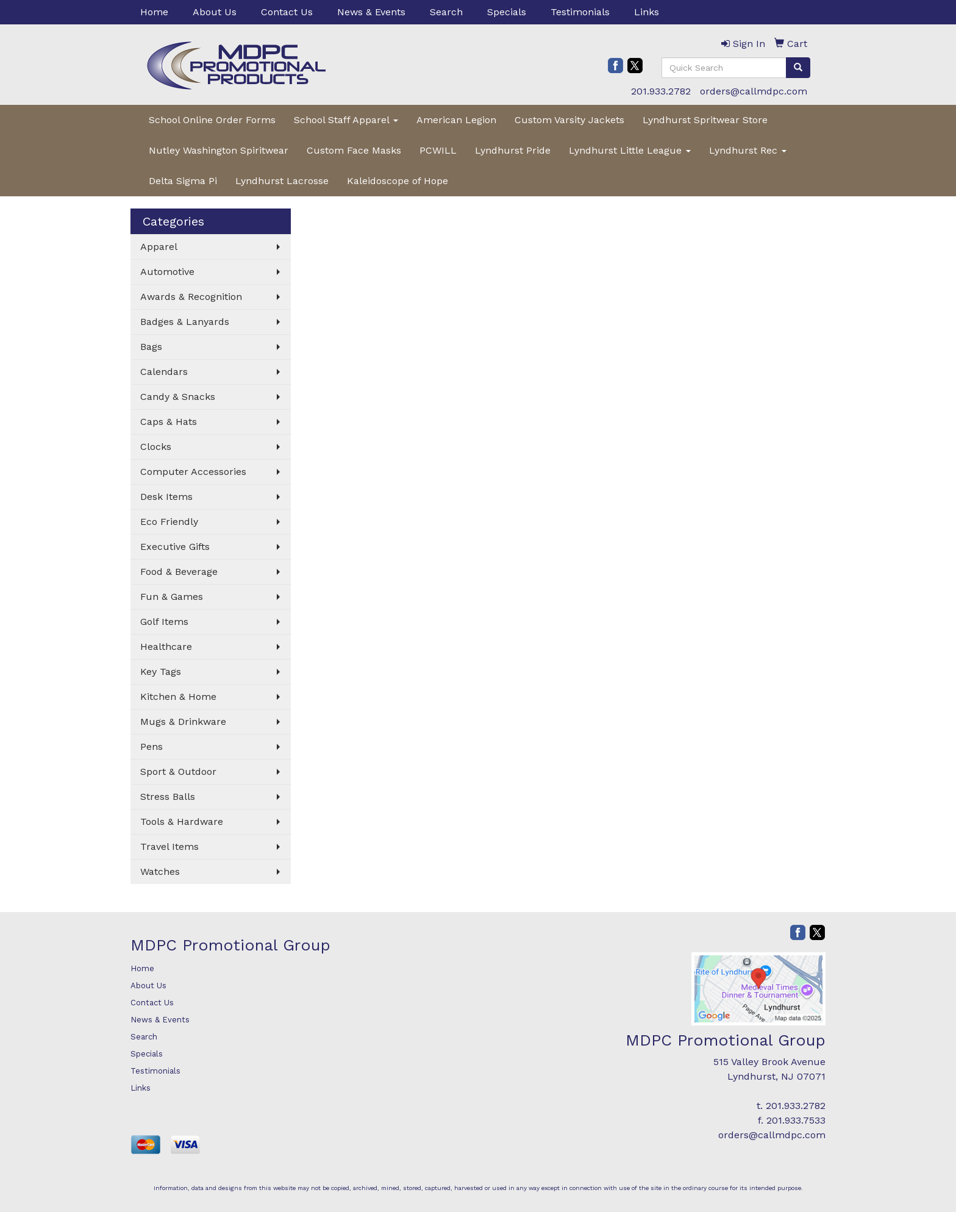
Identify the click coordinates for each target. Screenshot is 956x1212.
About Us (215, 12)
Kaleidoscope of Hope (397, 181)
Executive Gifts (175, 546)
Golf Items (164, 621)
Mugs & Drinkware (183, 721)
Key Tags (160, 671)
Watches (160, 871)
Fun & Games (171, 596)
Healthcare (166, 646)
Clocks (155, 446)
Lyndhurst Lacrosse (282, 181)
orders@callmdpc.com (753, 91)
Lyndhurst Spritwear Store (705, 120)
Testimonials (580, 12)
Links (646, 12)
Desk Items (166, 496)
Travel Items (169, 846)
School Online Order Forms (212, 120)
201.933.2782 (661, 91)
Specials (506, 12)
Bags (151, 346)
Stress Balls (167, 796)
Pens (151, 746)
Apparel (158, 246)
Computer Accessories (193, 471)
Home (154, 12)
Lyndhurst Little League (630, 150)
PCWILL (438, 150)
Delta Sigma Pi (183, 181)
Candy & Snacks (177, 396)
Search (446, 12)
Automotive (167, 271)
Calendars (164, 371)
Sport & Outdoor (178, 771)
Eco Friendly (169, 521)
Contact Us (287, 12)
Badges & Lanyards (184, 321)
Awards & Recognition (191, 296)
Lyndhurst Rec (748, 150)
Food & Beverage (179, 571)
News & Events (371, 12)
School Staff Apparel (346, 120)
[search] (798, 67)
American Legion (456, 120)
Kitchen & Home (178, 696)
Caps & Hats (168, 421)
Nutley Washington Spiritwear (218, 150)
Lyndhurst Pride (513, 150)
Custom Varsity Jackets (569, 120)
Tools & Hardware (181, 821)
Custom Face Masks (354, 150)
